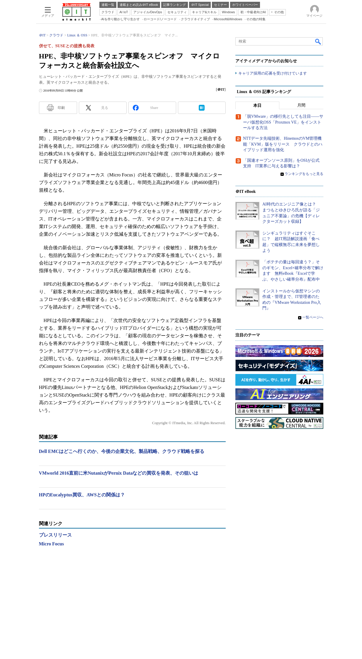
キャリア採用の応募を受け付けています (272, 73)
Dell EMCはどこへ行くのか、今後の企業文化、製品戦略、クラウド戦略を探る (122, 451)
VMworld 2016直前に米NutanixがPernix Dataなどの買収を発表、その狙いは (118, 473)
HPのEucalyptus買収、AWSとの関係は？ (82, 494)
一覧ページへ (312, 318)
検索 (318, 41)
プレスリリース (55, 534)
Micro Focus (51, 543)
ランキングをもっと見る (304, 174)
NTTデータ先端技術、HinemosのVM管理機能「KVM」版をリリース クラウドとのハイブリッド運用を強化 (282, 144)
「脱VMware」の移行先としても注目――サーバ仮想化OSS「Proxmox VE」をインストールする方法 (283, 122)
